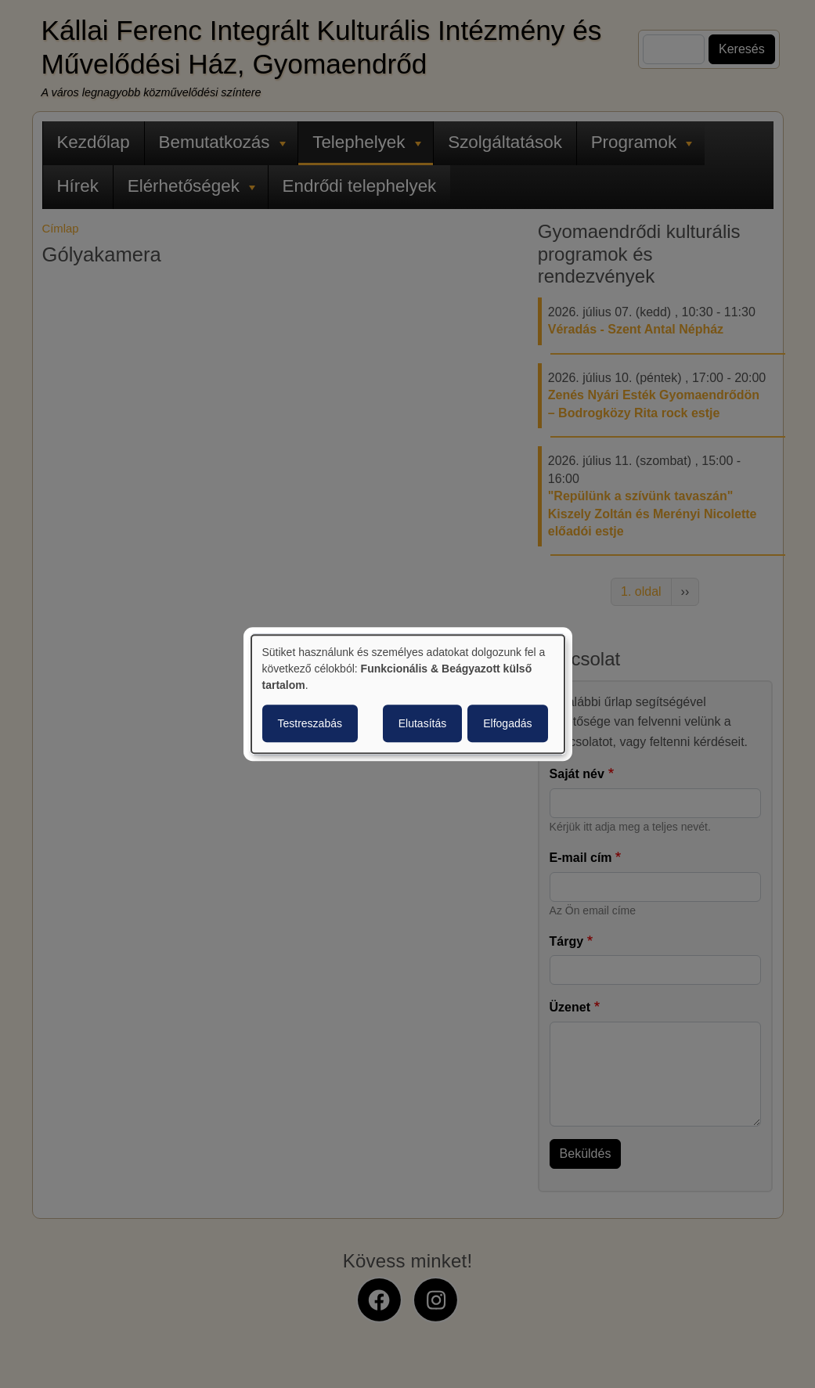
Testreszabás (310, 723)
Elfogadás (507, 723)
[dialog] (407, 694)
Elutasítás (422, 723)
